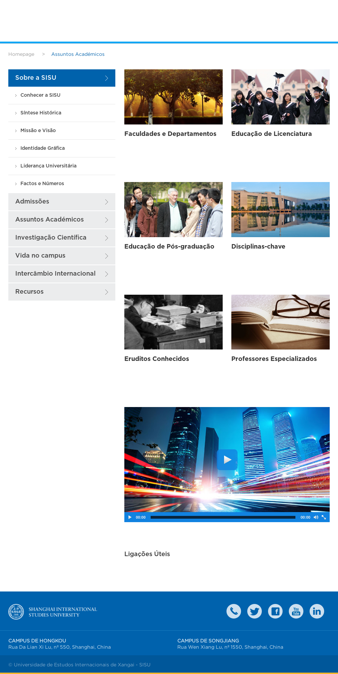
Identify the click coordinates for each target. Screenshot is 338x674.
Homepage (21, 54)
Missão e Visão (38, 130)
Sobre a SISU (35, 78)
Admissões (32, 202)
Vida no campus (40, 256)
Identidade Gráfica (42, 148)
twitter (254, 611)
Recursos (29, 292)
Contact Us (233, 611)
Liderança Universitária (48, 166)
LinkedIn (317, 611)
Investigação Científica (51, 238)
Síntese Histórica (40, 113)
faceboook (275, 611)
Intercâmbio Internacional (55, 274)
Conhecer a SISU (40, 95)
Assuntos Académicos (49, 220)
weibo (296, 611)
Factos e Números (42, 183)
